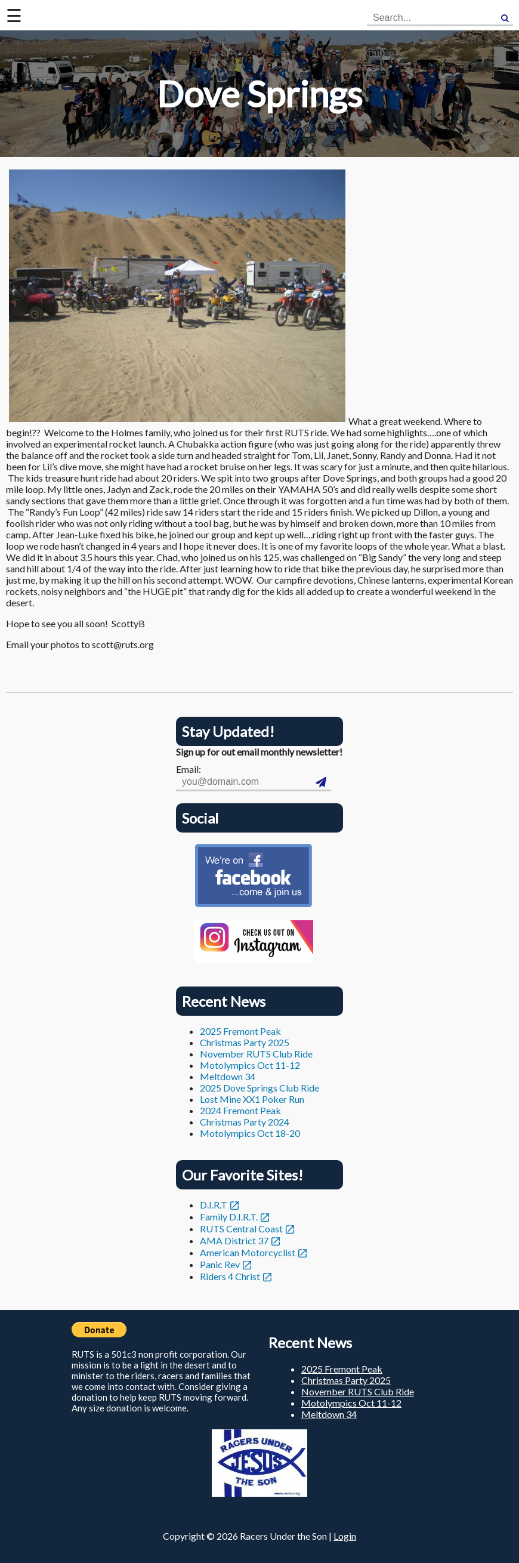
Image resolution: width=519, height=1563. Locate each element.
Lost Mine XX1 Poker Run (252, 1099)
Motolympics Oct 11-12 (250, 1065)
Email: (188, 769)
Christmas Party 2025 (244, 1042)
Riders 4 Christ (230, 1276)
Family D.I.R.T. (229, 1216)
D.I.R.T (213, 1204)
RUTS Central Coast (241, 1228)
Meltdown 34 (227, 1076)
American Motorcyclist (247, 1252)
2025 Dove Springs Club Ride (259, 1087)
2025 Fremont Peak (240, 1031)
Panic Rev (220, 1264)
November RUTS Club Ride (256, 1053)
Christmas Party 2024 (244, 1121)
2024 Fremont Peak (240, 1110)
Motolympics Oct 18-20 (250, 1133)
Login (344, 1536)
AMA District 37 (234, 1240)
